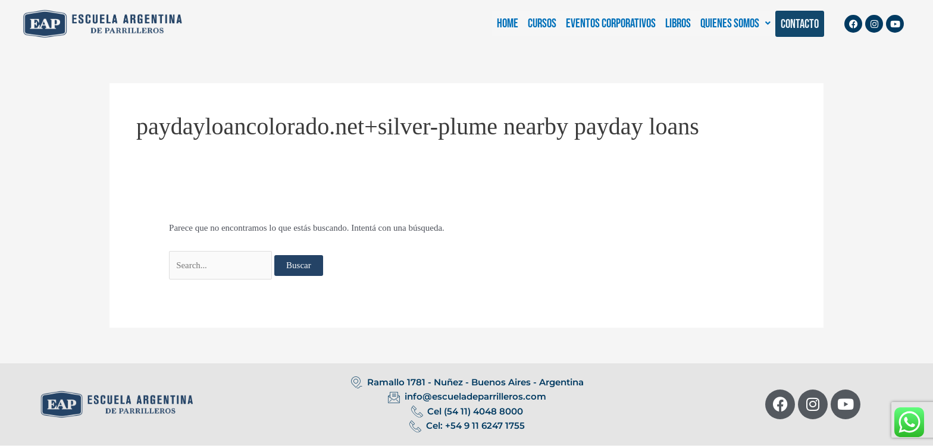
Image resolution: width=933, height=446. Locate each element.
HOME (507, 23)
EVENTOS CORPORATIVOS (611, 23)
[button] (735, 23)
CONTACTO (800, 24)
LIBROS (678, 23)
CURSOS (542, 23)
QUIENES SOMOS (735, 23)
